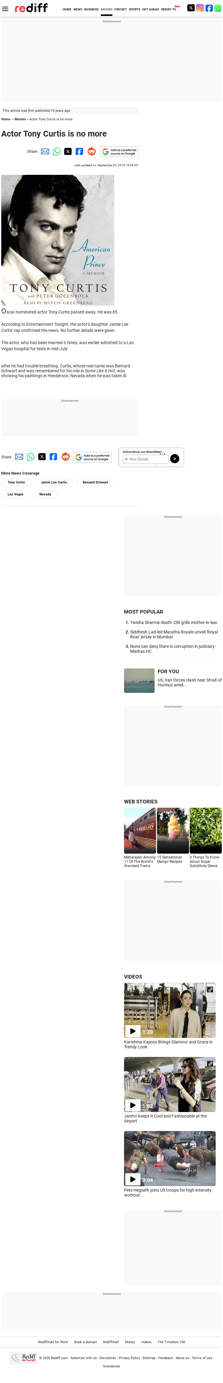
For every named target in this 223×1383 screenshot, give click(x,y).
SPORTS (134, 9)
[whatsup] (218, 8)
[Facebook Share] (79, 151)
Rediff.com (59, 1358)
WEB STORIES (140, 802)
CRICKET (120, 9)
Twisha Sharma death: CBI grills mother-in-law (173, 622)
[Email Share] (44, 151)
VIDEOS (133, 977)
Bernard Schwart (95, 482)
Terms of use (202, 1358)
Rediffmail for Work (53, 1342)
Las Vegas (16, 494)
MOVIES (106, 9)
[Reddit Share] (90, 151)
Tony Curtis (16, 482)
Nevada (45, 494)
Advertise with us (84, 1358)
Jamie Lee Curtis (54, 482)
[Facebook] (209, 8)
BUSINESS (91, 9)
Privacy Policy (129, 1358)
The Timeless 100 (171, 1342)
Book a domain (85, 1342)
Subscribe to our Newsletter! (142, 452)
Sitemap (149, 1358)
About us (182, 1358)
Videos (146, 1342)
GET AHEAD (150, 9)
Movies (20, 119)
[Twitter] (191, 8)
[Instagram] (200, 8)
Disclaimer (108, 1358)
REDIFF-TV (168, 9)
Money (130, 1342)
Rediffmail (111, 1342)
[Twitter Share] (67, 151)
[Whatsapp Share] (55, 151)
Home (5, 119)
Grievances (111, 1366)
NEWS (78, 9)
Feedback (165, 1358)
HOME (67, 9)
